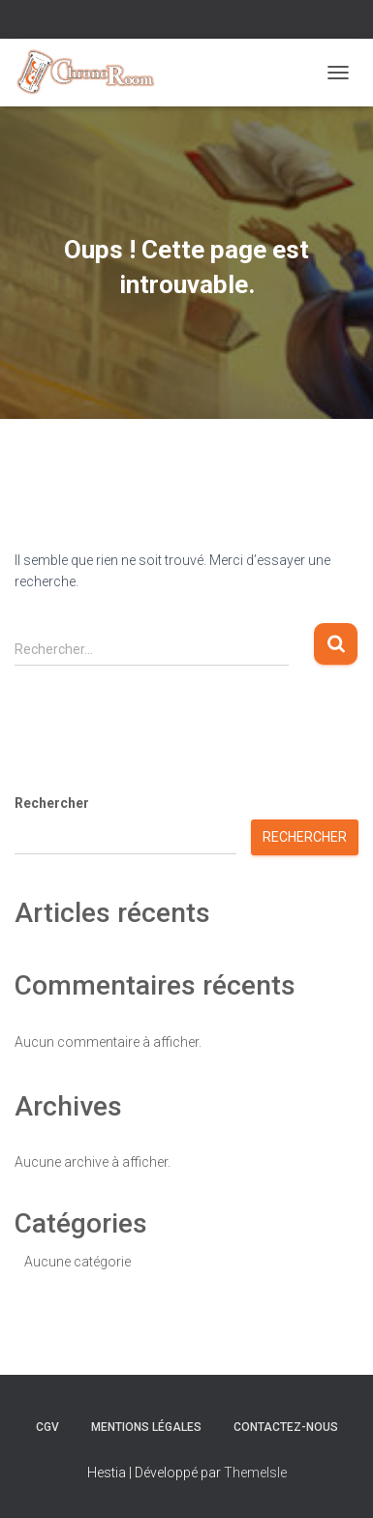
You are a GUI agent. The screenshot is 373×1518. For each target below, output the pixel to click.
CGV (47, 1427)
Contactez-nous (285, 1427)
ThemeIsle (255, 1472)
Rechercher (52, 803)
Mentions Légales (146, 1427)
